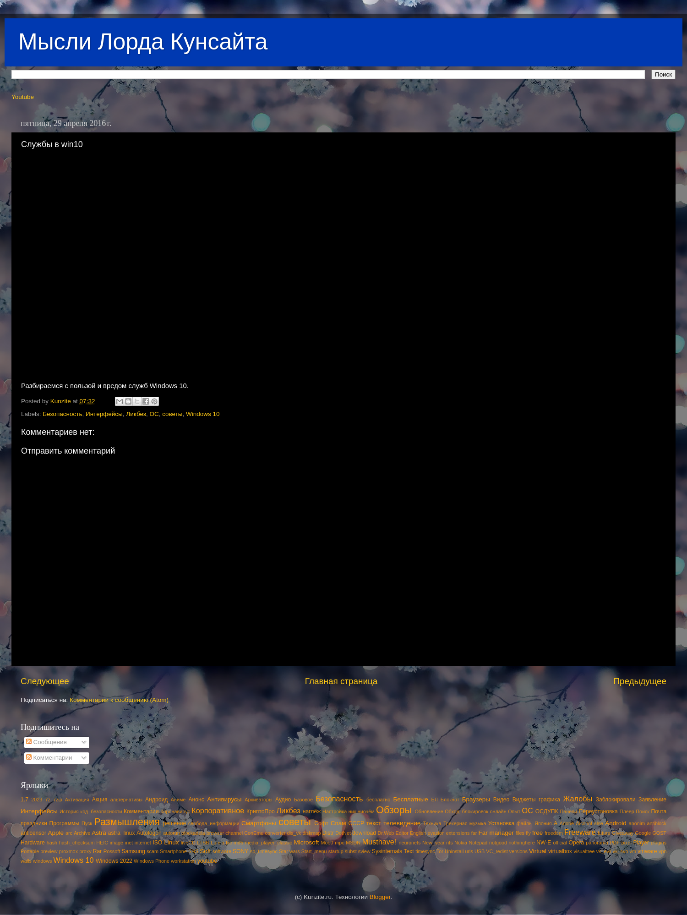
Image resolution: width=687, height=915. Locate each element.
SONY (240, 851)
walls (26, 861)
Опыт (514, 811)
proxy (85, 851)
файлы (525, 823)
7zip (57, 799)
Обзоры (394, 810)
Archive (82, 833)
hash (52, 842)
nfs (449, 842)
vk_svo (620, 851)
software (222, 851)
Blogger (380, 896)
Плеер (627, 811)
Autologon (149, 833)
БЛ (434, 799)
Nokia (460, 842)
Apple (56, 832)
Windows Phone (151, 861)
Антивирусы (224, 799)
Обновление (428, 811)
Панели (568, 811)
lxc (229, 842)
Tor (439, 851)
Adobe (567, 823)
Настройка (334, 811)
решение (174, 823)
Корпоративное (217, 810)
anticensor (33, 833)
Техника (432, 823)
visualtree (583, 851)
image (116, 842)
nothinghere (522, 842)
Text (408, 851)
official (560, 842)
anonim (637, 823)
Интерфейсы (104, 414)
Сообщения (46, 742)
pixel (627, 842)
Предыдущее (639, 681)
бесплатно (378, 799)
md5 (238, 842)
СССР (356, 823)
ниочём (366, 811)
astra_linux (121, 833)
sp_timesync (264, 851)
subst (351, 851)
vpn (662, 851)
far (474, 833)
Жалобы (577, 798)
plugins (658, 842)
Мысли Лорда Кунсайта (142, 42)
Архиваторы (259, 799)
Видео (501, 799)
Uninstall (454, 851)
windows (42, 861)
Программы (64, 823)
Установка (501, 823)
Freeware (579, 832)
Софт (321, 823)
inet (129, 842)
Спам (338, 823)
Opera (576, 842)
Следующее (45, 681)
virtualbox (560, 851)
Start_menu (314, 851)
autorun (171, 833)
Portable (30, 851)
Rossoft (112, 851)
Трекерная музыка (464, 823)
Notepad (478, 842)
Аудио (283, 799)
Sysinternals (387, 851)
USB (479, 851)
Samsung (133, 851)
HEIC (102, 842)
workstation (183, 861)
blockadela (193, 833)
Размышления (126, 821)
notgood (498, 842)
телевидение (401, 823)
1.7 (24, 799)
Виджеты (524, 799)
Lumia (217, 842)
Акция (100, 799)
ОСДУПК (546, 811)
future (604, 833)
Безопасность (62, 414)
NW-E (543, 842)
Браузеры (476, 799)
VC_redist (496, 851)
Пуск (87, 823)
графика (549, 799)
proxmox (68, 851)
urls (469, 851)
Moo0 (327, 842)
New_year (433, 842)
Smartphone (173, 851)
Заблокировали (616, 799)
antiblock (657, 823)
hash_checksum (77, 842)
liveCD (188, 842)
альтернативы (126, 799)
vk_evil (603, 851)
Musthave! (379, 842)
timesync (425, 851)
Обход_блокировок (466, 811)
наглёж (312, 811)
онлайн (498, 811)
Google (643, 833)
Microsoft (306, 842)
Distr (328, 833)
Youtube (22, 96)
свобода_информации (214, 823)
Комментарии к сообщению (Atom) (119, 699)
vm (633, 851)
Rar (97, 851)
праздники (34, 823)
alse (598, 823)
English (418, 833)
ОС (153, 414)
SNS (193, 851)
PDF (615, 842)
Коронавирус (175, 811)
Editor (402, 833)
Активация (77, 799)
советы (172, 414)
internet (143, 842)
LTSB (203, 842)
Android (616, 823)
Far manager (495, 832)
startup (336, 851)
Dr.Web (386, 833)
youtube (207, 861)
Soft (205, 851)
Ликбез (136, 414)
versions (518, 851)
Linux (171, 842)
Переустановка (598, 811)
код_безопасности (101, 811)
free (537, 832)
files (520, 833)
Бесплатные (410, 799)
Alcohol (584, 823)
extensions (458, 833)
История (69, 811)
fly (528, 833)
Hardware (33, 842)
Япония (543, 823)
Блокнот (450, 799)
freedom (554, 833)
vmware (647, 851)
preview (48, 851)
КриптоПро (260, 811)
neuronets (409, 842)
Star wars (289, 851)
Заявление (652, 799)
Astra (99, 832)
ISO (157, 842)
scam (152, 851)
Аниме (178, 799)
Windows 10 (203, 414)
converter (275, 833)
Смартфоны (258, 823)
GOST (659, 833)
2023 (36, 799)
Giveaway (622, 833)
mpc (339, 842)
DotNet (343, 833)
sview (364, 851)
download (364, 833)
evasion (435, 833)
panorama (597, 842)
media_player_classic (268, 842)
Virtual (537, 851)
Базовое (303, 799)
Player (641, 842)
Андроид (156, 799)
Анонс (196, 799)
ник (352, 811)
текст (374, 823)
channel (234, 833)
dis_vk (294, 833)
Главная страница (341, 681)
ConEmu (253, 833)
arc (68, 833)
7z (47, 799)
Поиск (642, 811)
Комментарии (49, 757)
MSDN (353, 842)
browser (215, 833)
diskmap (311, 833)
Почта (659, 811)
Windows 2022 (114, 861)
